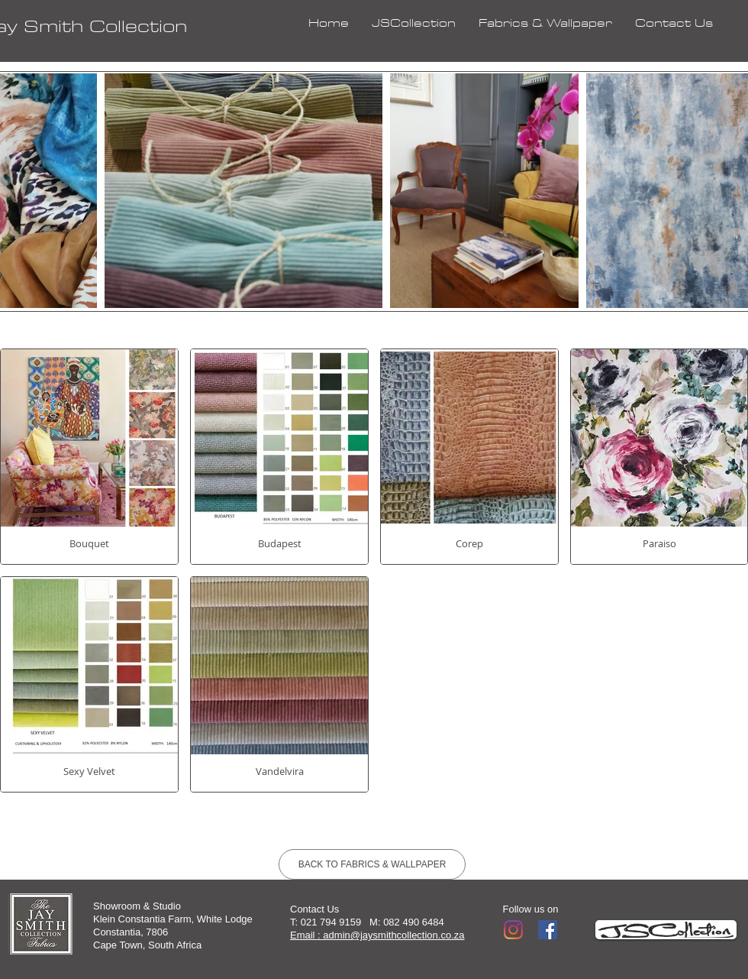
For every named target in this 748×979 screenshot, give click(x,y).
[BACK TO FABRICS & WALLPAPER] (372, 864)
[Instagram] (513, 929)
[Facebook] (547, 929)
